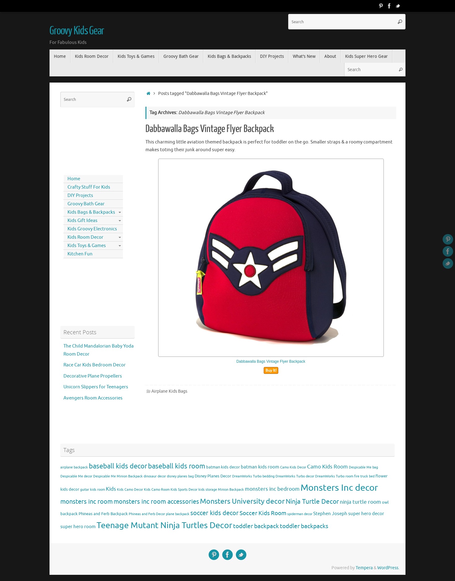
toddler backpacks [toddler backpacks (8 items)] (304, 526)
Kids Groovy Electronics (92, 229)
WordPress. (388, 567)
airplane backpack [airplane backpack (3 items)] (74, 467)
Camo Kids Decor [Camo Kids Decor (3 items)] (293, 467)
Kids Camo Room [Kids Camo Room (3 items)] (157, 490)
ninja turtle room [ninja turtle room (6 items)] (360, 502)
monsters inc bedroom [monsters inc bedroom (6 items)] (272, 489)
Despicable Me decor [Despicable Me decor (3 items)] (76, 476)
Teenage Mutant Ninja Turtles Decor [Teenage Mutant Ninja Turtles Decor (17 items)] (164, 525)
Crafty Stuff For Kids (88, 187)
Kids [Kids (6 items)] (111, 489)
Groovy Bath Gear (86, 204)
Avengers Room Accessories (93, 398)
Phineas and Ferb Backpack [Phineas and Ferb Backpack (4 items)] (103, 513)
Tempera (364, 567)
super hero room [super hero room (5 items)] (78, 526)
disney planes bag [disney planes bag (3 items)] (180, 476)
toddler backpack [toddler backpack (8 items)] (256, 526)
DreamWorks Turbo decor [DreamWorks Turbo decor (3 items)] (294, 476)
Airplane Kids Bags (169, 391)
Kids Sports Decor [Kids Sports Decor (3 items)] (184, 490)
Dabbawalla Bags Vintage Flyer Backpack (209, 129)
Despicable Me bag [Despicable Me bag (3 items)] (363, 467)
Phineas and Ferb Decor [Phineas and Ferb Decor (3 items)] (147, 514)
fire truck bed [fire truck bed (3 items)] (364, 476)
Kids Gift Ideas (82, 221)
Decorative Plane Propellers (92, 376)
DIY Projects (80, 196)
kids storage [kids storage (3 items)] (207, 490)
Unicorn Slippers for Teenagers (95, 387)
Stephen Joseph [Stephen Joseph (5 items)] (330, 514)
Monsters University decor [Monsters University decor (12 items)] (242, 501)
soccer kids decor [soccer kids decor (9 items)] (214, 513)
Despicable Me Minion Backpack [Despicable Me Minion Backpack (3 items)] (118, 476)
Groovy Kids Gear (77, 31)
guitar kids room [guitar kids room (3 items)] (92, 490)
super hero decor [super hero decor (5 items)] (366, 514)
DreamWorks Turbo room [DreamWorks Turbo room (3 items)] (334, 476)
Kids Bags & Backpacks (91, 212)
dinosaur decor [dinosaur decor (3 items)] (155, 476)
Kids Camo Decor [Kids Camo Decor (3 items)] (130, 490)
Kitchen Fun (80, 254)
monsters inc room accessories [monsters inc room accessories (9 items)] (156, 502)
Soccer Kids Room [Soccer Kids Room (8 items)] (263, 513)
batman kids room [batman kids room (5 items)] (260, 467)
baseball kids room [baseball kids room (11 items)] (176, 466)
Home (73, 179)
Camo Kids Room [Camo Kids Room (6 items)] (327, 467)
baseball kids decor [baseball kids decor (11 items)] (118, 466)
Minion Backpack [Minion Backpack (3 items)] (231, 490)
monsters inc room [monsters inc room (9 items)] (86, 502)
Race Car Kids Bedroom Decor (94, 365)
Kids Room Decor (85, 237)
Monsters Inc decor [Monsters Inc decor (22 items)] (339, 487)
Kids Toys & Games (86, 246)
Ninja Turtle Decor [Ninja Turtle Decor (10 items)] (312, 501)
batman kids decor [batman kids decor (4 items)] (223, 467)
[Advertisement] (88, 140)
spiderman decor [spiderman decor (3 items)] (299, 514)
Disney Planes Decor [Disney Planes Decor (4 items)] (213, 476)
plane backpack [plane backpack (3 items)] (177, 514)
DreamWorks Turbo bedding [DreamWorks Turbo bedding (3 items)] (253, 476)
